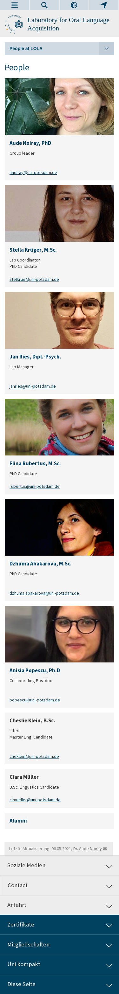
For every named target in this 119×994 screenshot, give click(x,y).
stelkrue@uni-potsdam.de (34, 279)
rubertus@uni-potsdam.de (35, 486)
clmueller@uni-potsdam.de (35, 800)
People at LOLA (62, 48)
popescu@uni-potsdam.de (35, 700)
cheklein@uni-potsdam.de (34, 756)
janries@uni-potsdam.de (33, 386)
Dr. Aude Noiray (87, 848)
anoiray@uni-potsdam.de (33, 172)
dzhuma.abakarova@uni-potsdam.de (44, 593)
